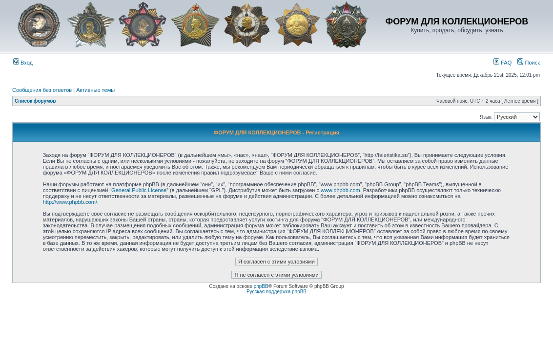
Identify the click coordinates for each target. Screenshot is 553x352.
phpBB (261, 286)
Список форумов (35, 101)
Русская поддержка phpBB (276, 291)
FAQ (502, 63)
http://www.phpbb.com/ (70, 202)
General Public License (138, 190)
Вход (23, 63)
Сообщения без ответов (42, 90)
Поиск (528, 63)
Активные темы (95, 90)
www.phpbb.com (340, 190)
